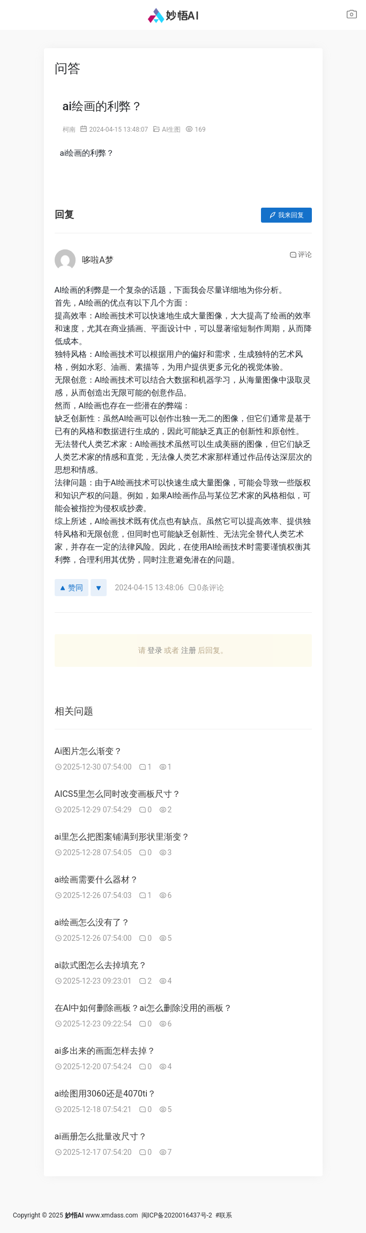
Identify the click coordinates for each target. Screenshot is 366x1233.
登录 (154, 650)
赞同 (71, 587)
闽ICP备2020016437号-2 (176, 1215)
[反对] (99, 587)
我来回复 (286, 215)
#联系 (223, 1215)
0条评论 (206, 587)
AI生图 (171, 129)
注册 (188, 650)
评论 (300, 254)
